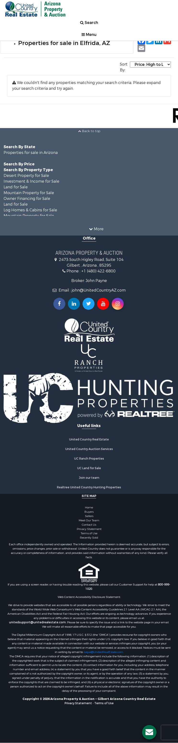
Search (89, 22)
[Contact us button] (149, 732)
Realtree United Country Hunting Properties (89, 487)
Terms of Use (89, 533)
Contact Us (89, 525)
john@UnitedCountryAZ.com (99, 290)
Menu (89, 34)
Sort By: (124, 67)
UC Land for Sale (89, 468)
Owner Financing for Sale (27, 198)
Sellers (89, 516)
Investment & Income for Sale (31, 181)
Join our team (89, 478)
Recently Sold (89, 538)
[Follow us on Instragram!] (118, 304)
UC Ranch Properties (89, 459)
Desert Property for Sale (26, 175)
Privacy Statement (89, 529)
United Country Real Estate (89, 439)
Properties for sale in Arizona (31, 152)
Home (89, 507)
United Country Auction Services (89, 449)
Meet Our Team (89, 520)
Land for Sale (16, 187)
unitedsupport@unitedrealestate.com (37, 622)
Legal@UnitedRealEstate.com (103, 652)
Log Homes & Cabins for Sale (30, 210)
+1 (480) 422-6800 (98, 271)
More (96, 228)
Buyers (89, 512)
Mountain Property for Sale (29, 192)
